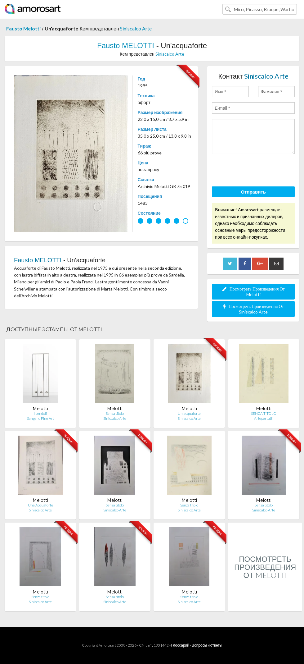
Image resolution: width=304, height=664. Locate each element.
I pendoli (40, 413)
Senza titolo (115, 413)
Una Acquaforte (40, 505)
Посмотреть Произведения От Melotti (253, 291)
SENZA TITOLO (263, 413)
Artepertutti (263, 418)
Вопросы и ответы (207, 645)
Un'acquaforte (189, 413)
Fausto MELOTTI (125, 45)
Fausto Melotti (23, 28)
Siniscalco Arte (136, 28)
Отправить (253, 192)
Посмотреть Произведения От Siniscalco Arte (253, 309)
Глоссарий (180, 645)
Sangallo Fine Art (40, 418)
